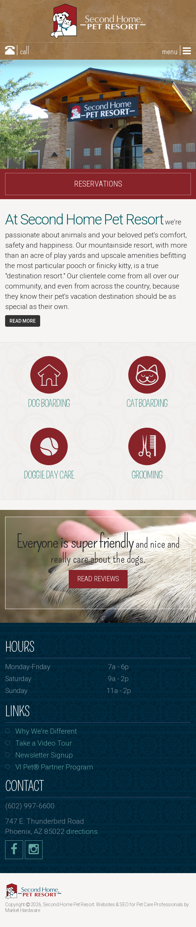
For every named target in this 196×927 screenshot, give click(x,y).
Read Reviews (98, 579)
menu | (176, 51)
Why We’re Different (46, 731)
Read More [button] (23, 321)
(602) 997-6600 (30, 806)
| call (17, 51)
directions (82, 831)
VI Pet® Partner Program (54, 767)
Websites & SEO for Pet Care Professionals (140, 904)
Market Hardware (22, 910)
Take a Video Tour (43, 743)
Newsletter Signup (44, 755)
